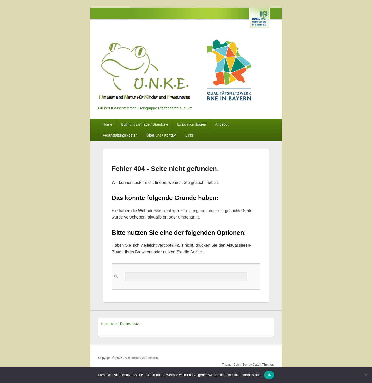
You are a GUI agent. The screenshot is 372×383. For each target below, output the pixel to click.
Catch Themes (263, 364)
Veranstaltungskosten (120, 135)
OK (269, 375)
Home (107, 124)
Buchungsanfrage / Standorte (144, 124)
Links (189, 135)
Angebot (222, 124)
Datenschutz (129, 324)
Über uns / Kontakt (161, 135)
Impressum (109, 324)
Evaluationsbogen (191, 124)
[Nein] (365, 375)
